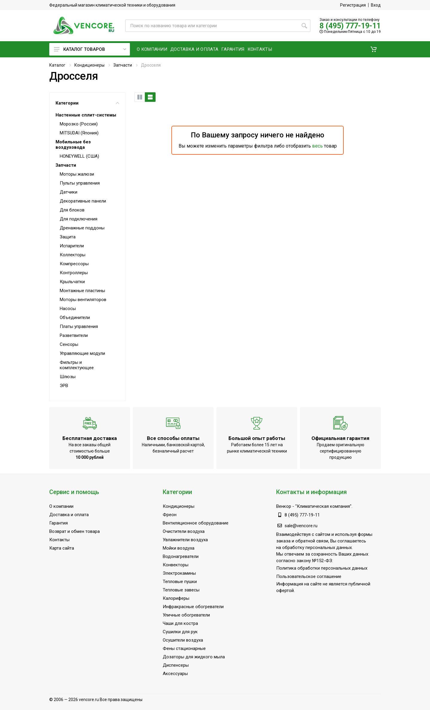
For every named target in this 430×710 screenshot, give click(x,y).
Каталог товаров (90, 49)
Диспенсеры (176, 665)
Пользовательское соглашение (308, 576)
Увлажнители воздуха (185, 539)
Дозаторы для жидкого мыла (194, 657)
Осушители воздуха (183, 640)
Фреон (169, 514)
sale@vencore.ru (301, 525)
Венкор (283, 506)
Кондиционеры (89, 65)
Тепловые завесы (181, 590)
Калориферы (176, 598)
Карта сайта (61, 548)
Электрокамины (179, 573)
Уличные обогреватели (186, 615)
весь (317, 146)
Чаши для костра (180, 623)
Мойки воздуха (178, 548)
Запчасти (122, 65)
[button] (373, 49)
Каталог (57, 65)
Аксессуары (175, 673)
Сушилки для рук (180, 631)
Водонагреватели (181, 556)
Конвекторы (175, 565)
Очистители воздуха (184, 531)
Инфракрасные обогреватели (193, 606)
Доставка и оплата (69, 514)
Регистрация (353, 5)
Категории (87, 103)
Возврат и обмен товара (74, 531)
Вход (376, 5)
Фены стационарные (184, 648)
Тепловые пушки (180, 581)
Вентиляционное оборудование (195, 523)
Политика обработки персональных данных (321, 568)
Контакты (59, 539)
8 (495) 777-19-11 (350, 26)
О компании (61, 506)
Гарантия (58, 523)
